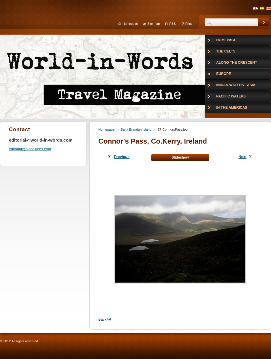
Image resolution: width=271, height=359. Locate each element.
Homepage (106, 129)
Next (242, 157)
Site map (153, 23)
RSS (172, 23)
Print (188, 23)
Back (102, 319)
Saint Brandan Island (136, 129)
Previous (121, 157)
